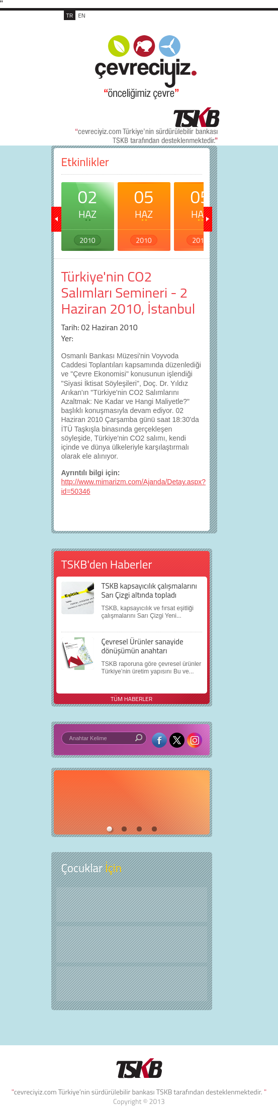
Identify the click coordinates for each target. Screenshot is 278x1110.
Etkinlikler (85, 162)
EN (81, 15)
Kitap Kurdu (131, 983)
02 (87, 214)
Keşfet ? (131, 904)
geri (56, 219)
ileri (207, 219)
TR (69, 15)
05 (144, 214)
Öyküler (131, 944)
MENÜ (199, 26)
